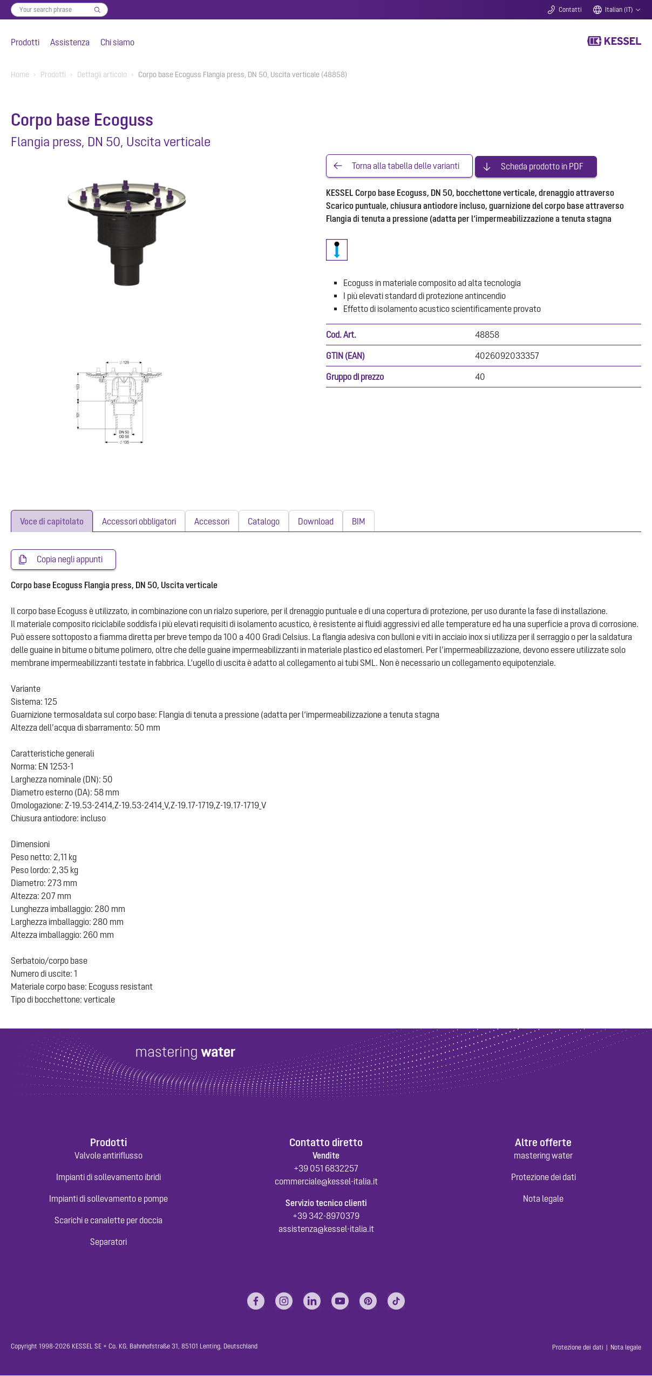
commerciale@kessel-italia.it (326, 1182)
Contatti (570, 9)
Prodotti (25, 42)
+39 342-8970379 (326, 1216)
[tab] (52, 521)
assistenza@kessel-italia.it (326, 1229)
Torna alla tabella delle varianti (405, 165)
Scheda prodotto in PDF (542, 165)
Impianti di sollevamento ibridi (108, 1177)
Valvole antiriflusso (108, 1156)
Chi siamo (117, 42)
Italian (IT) (619, 9)
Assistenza (70, 42)
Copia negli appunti (70, 559)
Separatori (108, 1242)
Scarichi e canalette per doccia (108, 1220)
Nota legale (543, 1199)
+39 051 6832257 (326, 1169)
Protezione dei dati (543, 1177)
